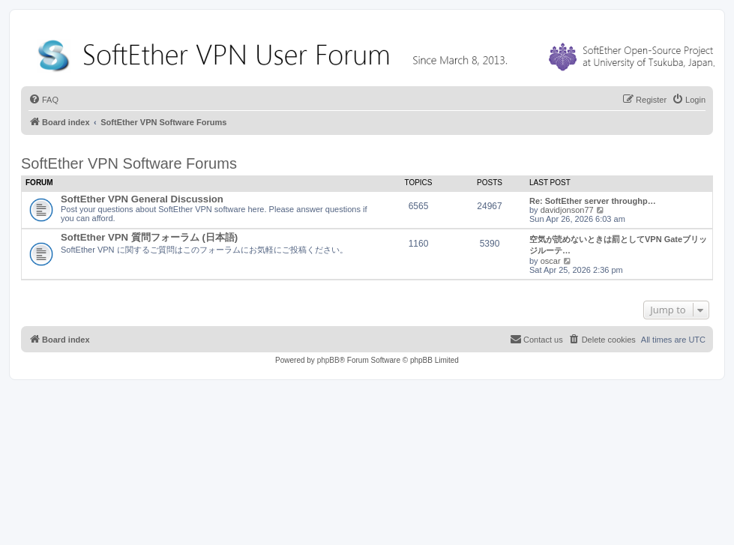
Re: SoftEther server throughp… (592, 200)
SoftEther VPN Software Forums (129, 163)
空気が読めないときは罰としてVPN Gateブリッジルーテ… (618, 245)
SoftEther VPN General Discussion (142, 199)
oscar (551, 260)
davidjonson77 (567, 209)
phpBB (328, 360)
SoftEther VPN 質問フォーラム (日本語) (149, 237)
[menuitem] (43, 100)
